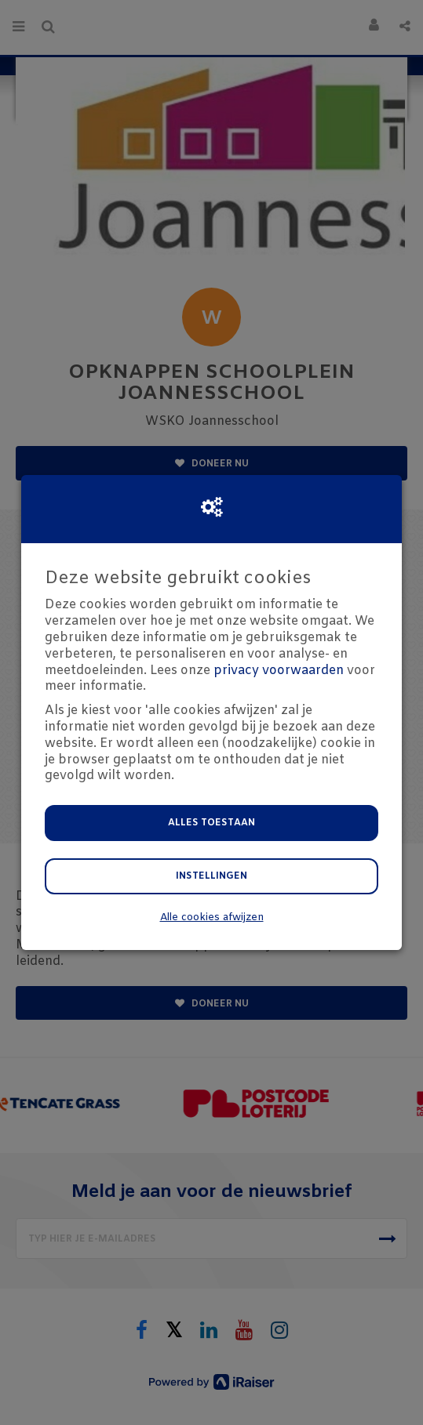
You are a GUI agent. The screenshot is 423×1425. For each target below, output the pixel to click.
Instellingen (211, 876)
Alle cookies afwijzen (212, 917)
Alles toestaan (211, 823)
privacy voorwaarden (278, 670)
